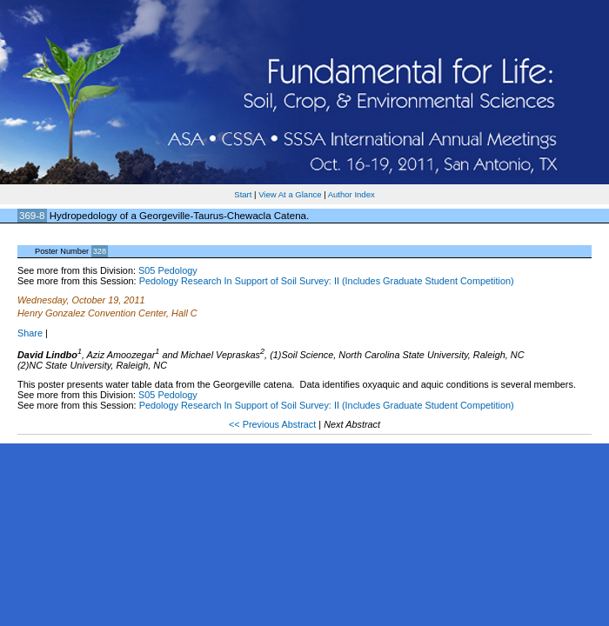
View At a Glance (289, 194)
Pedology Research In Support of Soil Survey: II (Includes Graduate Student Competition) (326, 281)
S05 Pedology (167, 270)
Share (30, 333)
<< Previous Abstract (273, 424)
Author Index (351, 194)
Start (242, 194)
